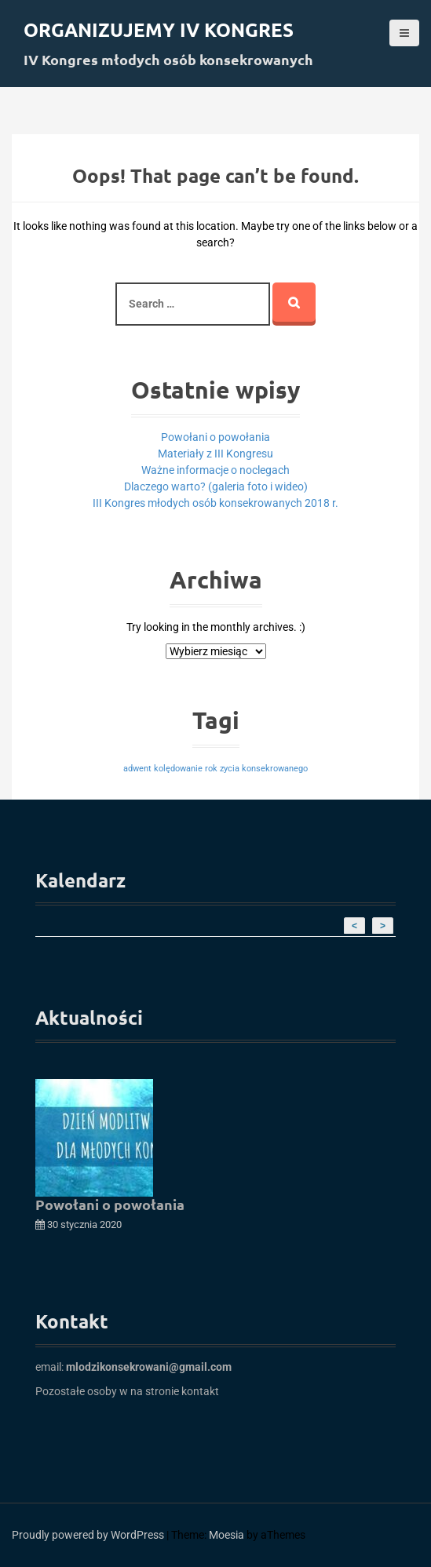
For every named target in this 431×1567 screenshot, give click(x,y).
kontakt (200, 1391)
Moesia (226, 1535)
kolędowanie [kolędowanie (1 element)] (178, 768)
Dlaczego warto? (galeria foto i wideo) (216, 486)
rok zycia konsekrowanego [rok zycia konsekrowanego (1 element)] (256, 768)
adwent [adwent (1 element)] (137, 768)
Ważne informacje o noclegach (215, 470)
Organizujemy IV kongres (159, 29)
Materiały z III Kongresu (215, 453)
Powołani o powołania (215, 437)
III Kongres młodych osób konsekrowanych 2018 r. (215, 503)
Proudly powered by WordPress (88, 1535)
